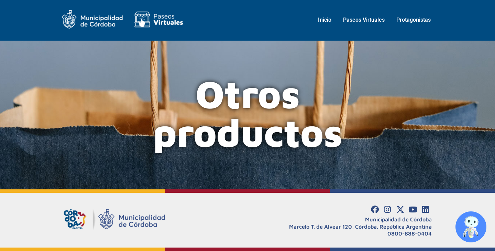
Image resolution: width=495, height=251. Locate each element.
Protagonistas (413, 20)
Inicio (324, 20)
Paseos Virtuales (364, 20)
